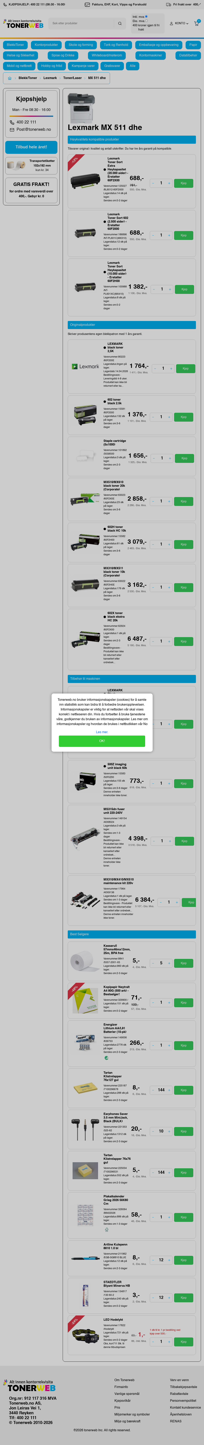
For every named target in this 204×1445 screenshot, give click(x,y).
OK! (102, 741)
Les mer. (102, 732)
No (145, 724)
